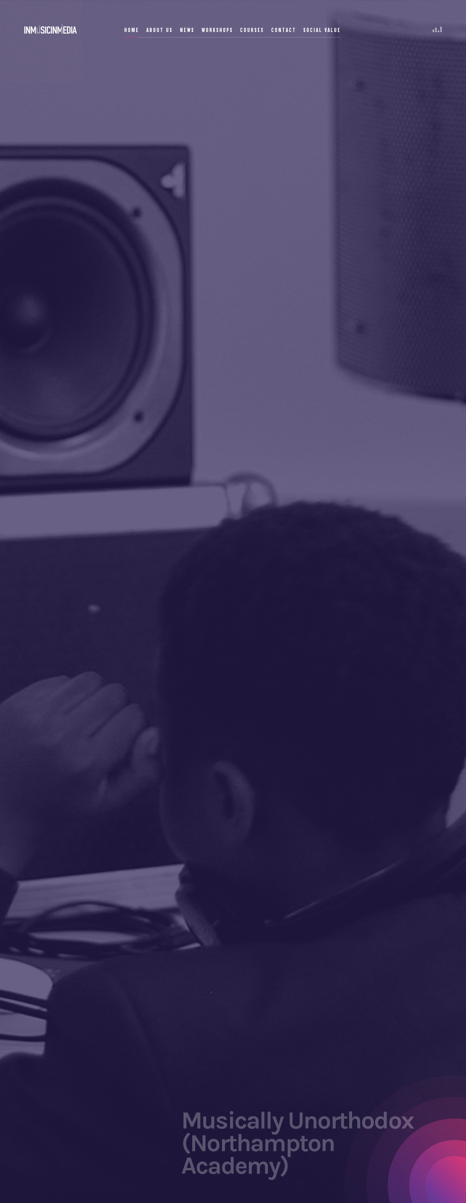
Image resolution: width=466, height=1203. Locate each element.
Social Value (322, 30)
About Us (159, 30)
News (187, 30)
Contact (283, 30)
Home (131, 30)
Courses (252, 30)
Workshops (217, 30)
